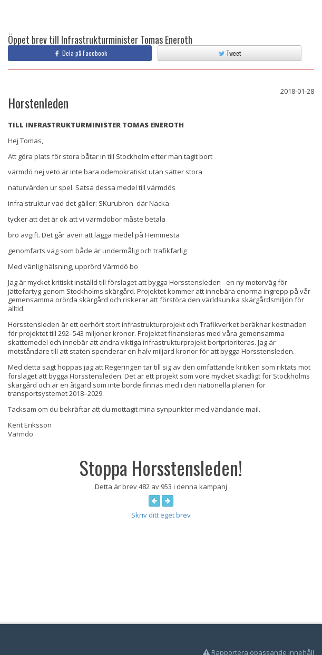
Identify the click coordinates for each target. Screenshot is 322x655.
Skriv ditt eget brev (161, 515)
